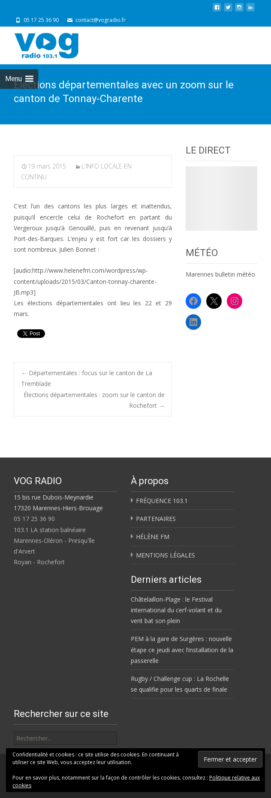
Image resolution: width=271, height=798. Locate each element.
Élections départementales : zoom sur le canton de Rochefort (94, 400)
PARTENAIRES (156, 519)
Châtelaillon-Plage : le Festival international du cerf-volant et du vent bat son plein (176, 610)
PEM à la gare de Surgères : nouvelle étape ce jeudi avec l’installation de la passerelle (182, 649)
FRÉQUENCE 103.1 (162, 501)
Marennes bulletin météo (220, 274)
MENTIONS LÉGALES (165, 555)
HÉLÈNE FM (152, 537)
